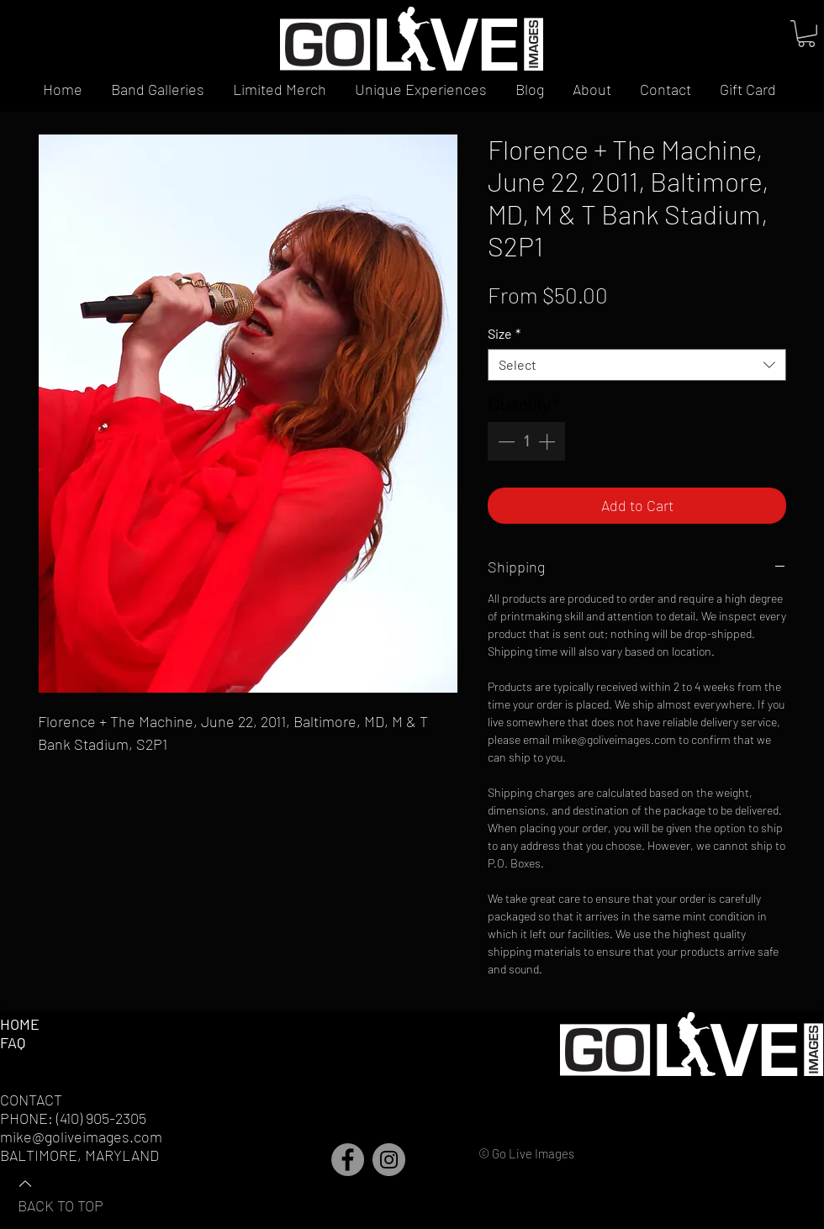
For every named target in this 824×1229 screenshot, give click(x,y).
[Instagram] (388, 1159)
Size (504, 333)
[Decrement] (504, 441)
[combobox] (637, 365)
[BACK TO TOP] (76, 1193)
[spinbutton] (526, 441)
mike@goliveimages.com (81, 1136)
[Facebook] (347, 1159)
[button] (806, 33)
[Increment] (548, 441)
